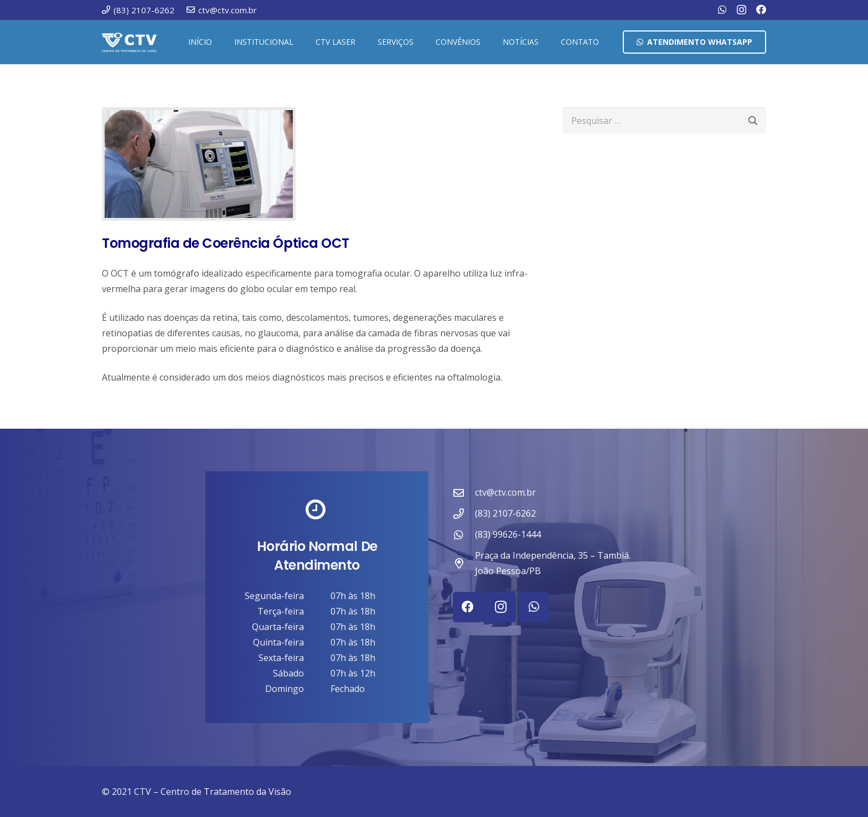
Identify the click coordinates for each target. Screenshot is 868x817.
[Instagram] (741, 9)
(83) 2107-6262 (505, 513)
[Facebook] (761, 9)
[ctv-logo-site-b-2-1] (129, 42)
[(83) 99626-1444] (464, 534)
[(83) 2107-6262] (464, 513)
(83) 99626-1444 (508, 534)
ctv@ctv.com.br (505, 492)
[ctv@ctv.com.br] (464, 492)
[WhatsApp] (722, 9)
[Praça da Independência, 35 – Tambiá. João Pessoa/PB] (464, 563)
